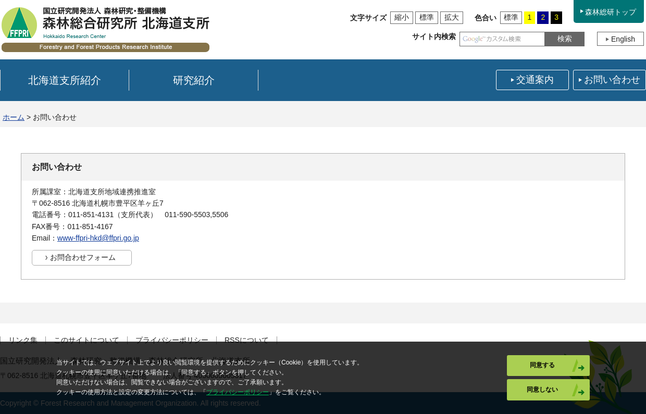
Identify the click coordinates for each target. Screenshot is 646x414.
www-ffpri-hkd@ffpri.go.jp (98, 238)
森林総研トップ (610, 12)
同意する (542, 365)
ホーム (13, 117)
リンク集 (23, 340)
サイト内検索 (434, 36)
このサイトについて (86, 340)
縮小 (401, 17)
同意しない (542, 389)
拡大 (451, 17)
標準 (426, 17)
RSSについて (247, 340)
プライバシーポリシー (171, 340)
